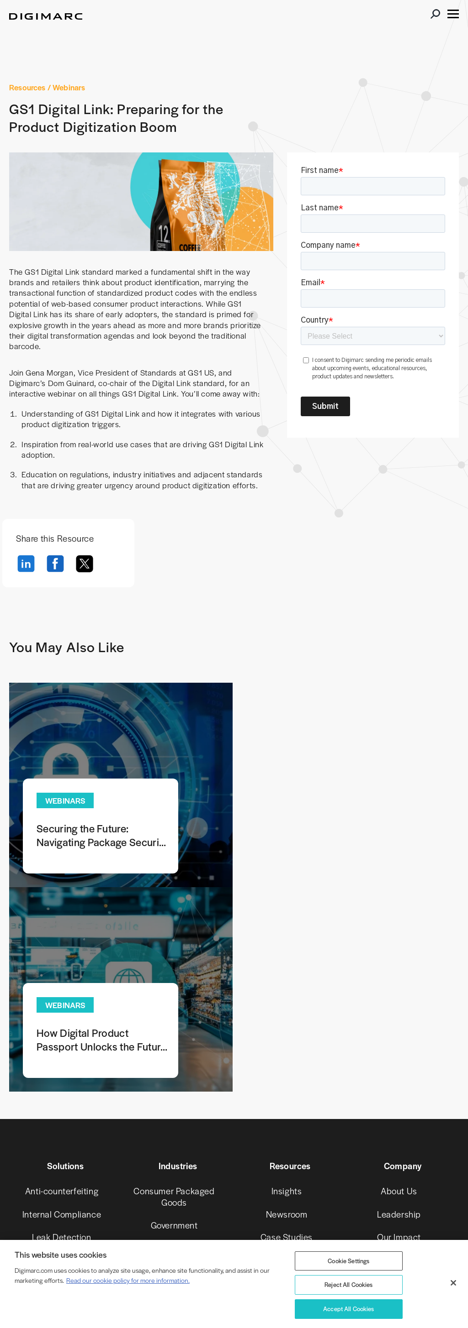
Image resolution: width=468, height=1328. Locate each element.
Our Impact (399, 1034)
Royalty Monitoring (62, 1172)
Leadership (399, 1010)
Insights (286, 987)
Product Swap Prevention (61, 1086)
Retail (174, 1091)
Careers (398, 1080)
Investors (399, 1103)
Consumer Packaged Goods (173, 993)
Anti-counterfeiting (61, 987)
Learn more (118, 785)
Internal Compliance (61, 1010)
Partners (399, 1126)
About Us (399, 987)
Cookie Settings (348, 1260)
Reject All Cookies (348, 1284)
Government (174, 1022)
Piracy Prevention (61, 1057)
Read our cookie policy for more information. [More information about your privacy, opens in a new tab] (128, 1280)
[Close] (453, 1283)
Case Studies (287, 1034)
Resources (27, 87)
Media (174, 1045)
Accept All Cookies (348, 1308)
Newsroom (287, 1010)
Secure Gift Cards (61, 1195)
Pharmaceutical (174, 1068)
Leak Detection (61, 1034)
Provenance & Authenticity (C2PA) (61, 1120)
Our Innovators (399, 1057)
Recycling (61, 1149)
